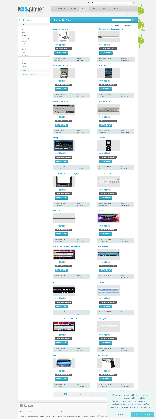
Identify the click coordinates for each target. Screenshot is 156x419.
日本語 (105, 416)
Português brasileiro (62, 416)
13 (87, 394)
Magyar (48, 416)
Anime (24, 32)
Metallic (24, 46)
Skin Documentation (28, 74)
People (24, 52)
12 (84, 394)
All (23, 24)
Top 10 (24, 66)
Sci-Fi (23, 60)
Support (115, 8)
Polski (53, 416)
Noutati (94, 8)
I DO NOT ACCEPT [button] (142, 415)
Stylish (24, 63)
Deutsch (30, 416)
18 (101, 394)
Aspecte (84, 8)
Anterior (70, 394)
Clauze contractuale (82, 412)
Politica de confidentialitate (35, 412)
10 (79, 394)
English (36, 416)
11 (82, 394)
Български (24, 416)
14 (90, 394)
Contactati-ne (71, 412)
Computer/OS (25, 38)
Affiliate (57, 412)
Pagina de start (61, 8)
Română (71, 416)
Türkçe (92, 416)
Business (24, 35)
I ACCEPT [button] (119, 415)
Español (42, 416)
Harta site (63, 412)
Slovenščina (85, 416)
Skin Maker (25, 71)
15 (93, 394)
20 (106, 394)
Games (24, 41)
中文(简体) (98, 416)
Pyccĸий (77, 416)
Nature (24, 49)
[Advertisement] (34, 91)
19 (104, 394)
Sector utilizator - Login (122, 14)
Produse (73, 8)
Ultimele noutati (48, 412)
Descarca (104, 8)
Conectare (133, 14)
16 (95, 394)
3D (23, 27)
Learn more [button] (145, 407)
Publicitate (23, 412)
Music (23, 44)
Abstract (24, 30)
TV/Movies (25, 55)
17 (98, 394)
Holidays (24, 58)
